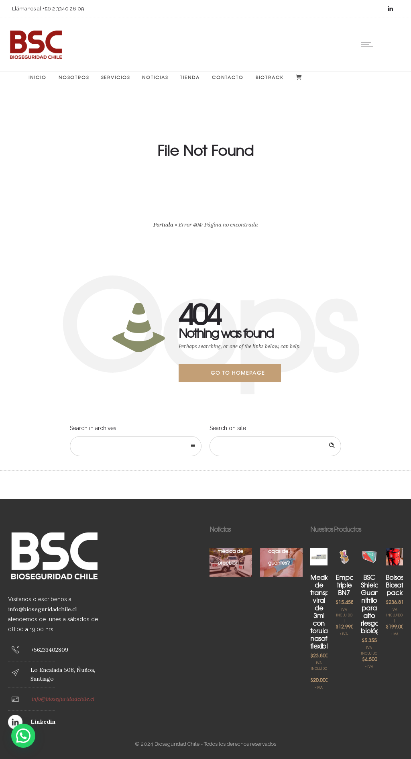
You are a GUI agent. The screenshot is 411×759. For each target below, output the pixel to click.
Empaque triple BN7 (351, 584)
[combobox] (135, 446)
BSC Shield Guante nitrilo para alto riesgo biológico (375, 603)
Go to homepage (238, 372)
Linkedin (43, 721)
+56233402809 (49, 649)
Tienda (190, 77)
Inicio (37, 77)
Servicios (115, 77)
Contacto (228, 77)
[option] (231, 562)
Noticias (155, 77)
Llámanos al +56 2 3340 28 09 (48, 9)
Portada (163, 225)
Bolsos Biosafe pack (396, 584)
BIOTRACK (270, 77)
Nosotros (74, 77)
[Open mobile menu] (369, 45)
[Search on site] (275, 446)
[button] (23, 736)
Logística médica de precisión (230, 551)
